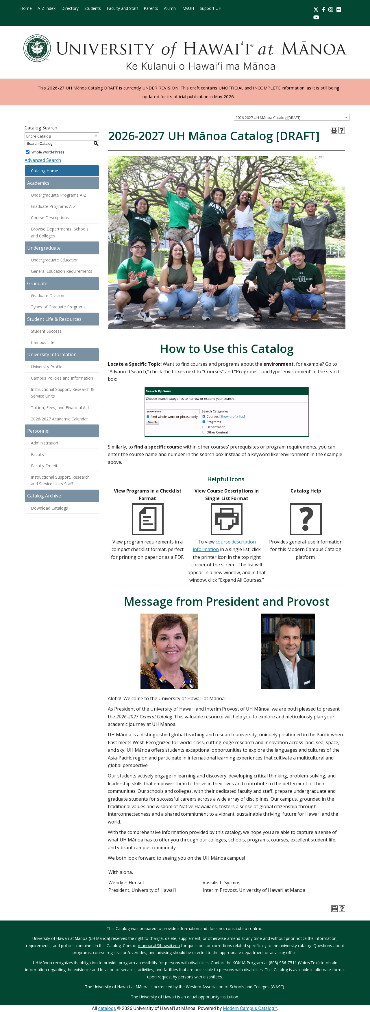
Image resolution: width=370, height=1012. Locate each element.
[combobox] (291, 117)
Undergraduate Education (55, 260)
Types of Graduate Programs (58, 307)
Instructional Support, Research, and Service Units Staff (61, 480)
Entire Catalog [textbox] (38, 136)
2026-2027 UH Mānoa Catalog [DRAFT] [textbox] (268, 117)
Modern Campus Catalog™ (250, 1008)
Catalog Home (44, 170)
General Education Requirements (61, 271)
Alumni (170, 8)
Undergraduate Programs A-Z (58, 195)
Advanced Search (43, 160)
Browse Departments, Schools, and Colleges (60, 232)
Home (26, 8)
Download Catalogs (49, 508)
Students (92, 8)
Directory (70, 8)
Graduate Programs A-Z (53, 206)
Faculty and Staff (122, 8)
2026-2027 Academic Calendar (59, 419)
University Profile (46, 366)
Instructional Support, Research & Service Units (62, 393)
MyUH (188, 8)
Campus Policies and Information (62, 378)
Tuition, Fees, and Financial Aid (60, 407)
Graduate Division (47, 295)
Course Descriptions (50, 217)
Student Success (46, 331)
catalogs (107, 1008)
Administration (44, 443)
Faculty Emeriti (44, 466)
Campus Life (42, 342)
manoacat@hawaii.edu (159, 945)
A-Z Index (47, 8)
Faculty (37, 454)
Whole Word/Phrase (48, 152)
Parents (151, 8)
